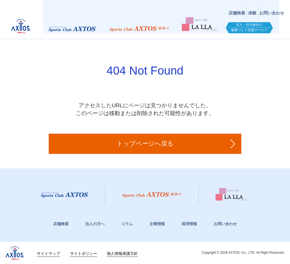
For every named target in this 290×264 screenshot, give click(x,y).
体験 (233, 9)
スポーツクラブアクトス (28, 20)
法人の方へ (95, 224)
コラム (127, 224)
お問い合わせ (265, 9)
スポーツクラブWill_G (145, 26)
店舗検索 (205, 9)
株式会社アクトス (15, 253)
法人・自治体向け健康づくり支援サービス (255, 25)
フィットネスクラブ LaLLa (253, 195)
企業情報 (157, 224)
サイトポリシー (83, 253)
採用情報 (189, 224)
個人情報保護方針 (122, 253)
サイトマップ (48, 253)
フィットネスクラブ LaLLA (205, 22)
